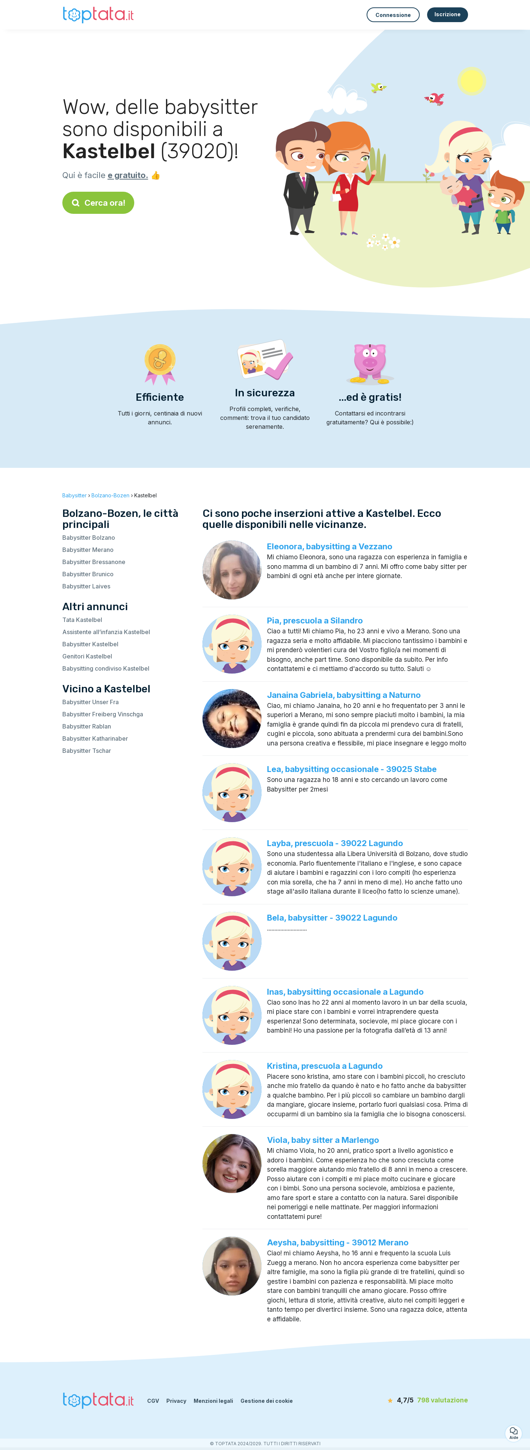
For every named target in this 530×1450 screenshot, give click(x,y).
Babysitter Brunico (88, 574)
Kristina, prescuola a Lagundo (325, 1066)
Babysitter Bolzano (88, 537)
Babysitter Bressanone (93, 562)
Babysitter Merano (88, 549)
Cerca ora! (98, 203)
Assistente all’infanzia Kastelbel (106, 632)
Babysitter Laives (86, 586)
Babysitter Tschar (86, 750)
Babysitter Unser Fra (90, 702)
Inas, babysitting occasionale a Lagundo (345, 992)
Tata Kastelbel (82, 619)
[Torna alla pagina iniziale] (99, 14)
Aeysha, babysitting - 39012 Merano (338, 1242)
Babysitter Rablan (86, 726)
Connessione (393, 15)
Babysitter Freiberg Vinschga (102, 714)
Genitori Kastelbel (87, 656)
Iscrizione (447, 14)
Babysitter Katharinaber (95, 738)
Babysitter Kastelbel (90, 644)
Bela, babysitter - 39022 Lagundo (332, 917)
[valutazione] (425, 1400)
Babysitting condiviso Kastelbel (105, 668)
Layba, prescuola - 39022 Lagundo (335, 843)
